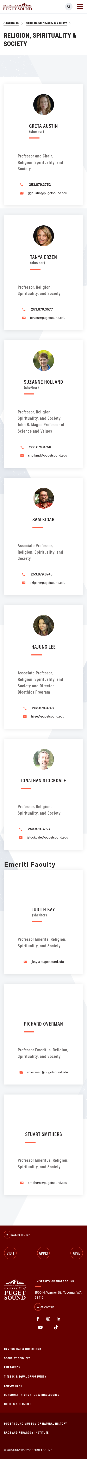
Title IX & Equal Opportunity (25, 1376)
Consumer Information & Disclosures (31, 1394)
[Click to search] (69, 6)
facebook (38, 1319)
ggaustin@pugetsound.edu (47, 192)
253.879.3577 (42, 309)
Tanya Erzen (43, 259)
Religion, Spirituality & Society (46, 22)
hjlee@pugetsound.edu (47, 716)
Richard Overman (43, 1023)
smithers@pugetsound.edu (47, 1182)
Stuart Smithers (43, 1133)
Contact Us (44, 1307)
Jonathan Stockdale (43, 780)
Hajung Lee (43, 646)
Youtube (40, 1327)
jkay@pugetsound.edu (47, 961)
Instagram (48, 1319)
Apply (43, 1253)
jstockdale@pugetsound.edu (47, 837)
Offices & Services (17, 1404)
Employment (13, 1385)
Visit (10, 1253)
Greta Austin (43, 127)
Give (76, 1253)
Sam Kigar (43, 519)
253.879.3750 (40, 446)
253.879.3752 (40, 184)
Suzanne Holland (43, 383)
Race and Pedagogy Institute (26, 1432)
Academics (11, 22)
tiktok (56, 1327)
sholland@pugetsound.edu (47, 455)
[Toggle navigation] (80, 6)
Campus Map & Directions (22, 1349)
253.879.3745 (41, 574)
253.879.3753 (39, 828)
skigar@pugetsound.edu (47, 582)
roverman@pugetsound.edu (47, 1072)
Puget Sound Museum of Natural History (35, 1423)
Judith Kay (43, 911)
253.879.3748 (43, 707)
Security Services (17, 1358)
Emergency (12, 1367)
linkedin (58, 1319)
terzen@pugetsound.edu (47, 317)
